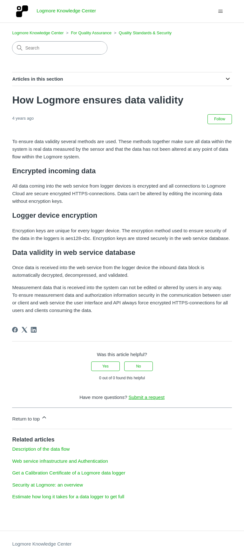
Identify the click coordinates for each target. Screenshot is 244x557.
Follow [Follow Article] (219, 119)
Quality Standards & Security (145, 32)
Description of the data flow (41, 449)
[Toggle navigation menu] (220, 11)
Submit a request (146, 397)
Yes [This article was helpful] (105, 366)
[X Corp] (24, 330)
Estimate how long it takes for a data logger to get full (68, 496)
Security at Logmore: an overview (47, 484)
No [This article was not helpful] (138, 366)
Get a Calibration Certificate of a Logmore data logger (68, 472)
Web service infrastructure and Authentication (60, 461)
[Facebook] (15, 330)
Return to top (29, 417)
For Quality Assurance (91, 32)
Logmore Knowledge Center (38, 32)
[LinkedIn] (34, 330)
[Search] (59, 48)
